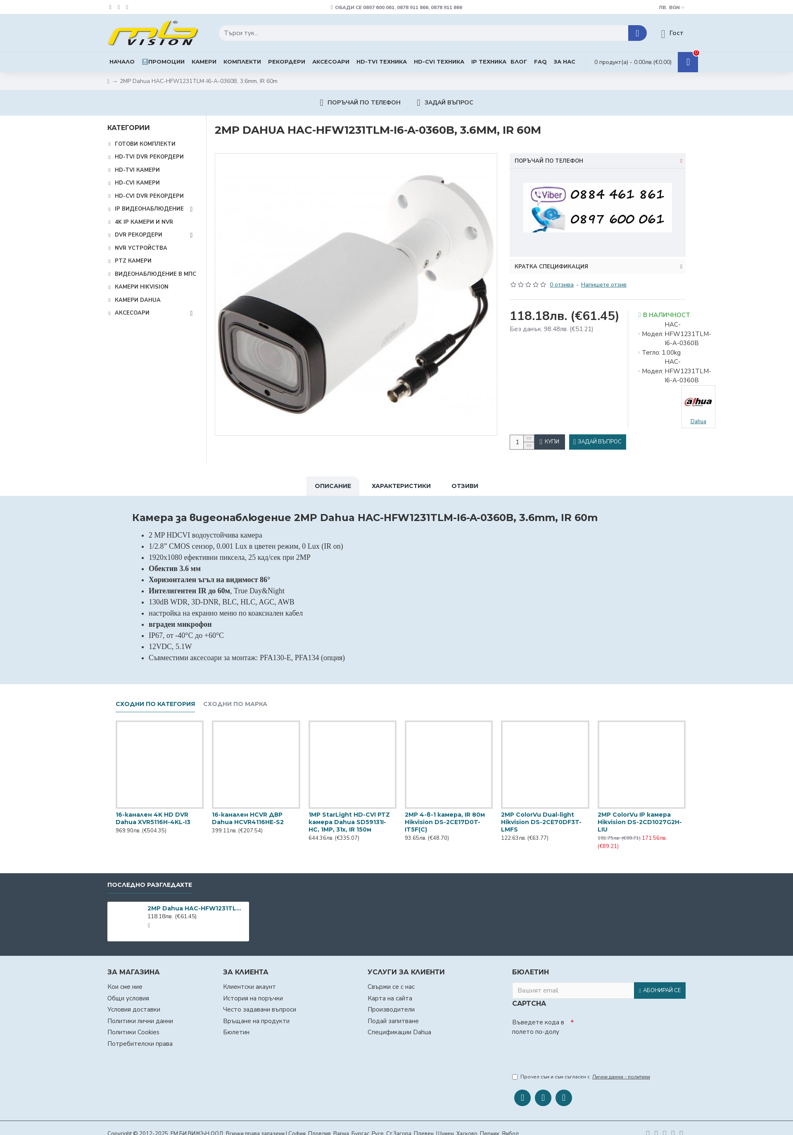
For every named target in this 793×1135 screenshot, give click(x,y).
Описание (333, 482)
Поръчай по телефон (549, 161)
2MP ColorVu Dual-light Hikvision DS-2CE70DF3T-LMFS (541, 818)
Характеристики (401, 482)
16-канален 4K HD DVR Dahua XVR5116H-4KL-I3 (153, 814)
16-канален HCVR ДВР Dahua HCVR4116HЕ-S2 (248, 814)
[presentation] (570, 1049)
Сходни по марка (235, 700)
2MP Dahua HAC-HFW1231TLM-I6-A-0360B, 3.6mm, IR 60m (196, 904)
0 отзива (562, 275)
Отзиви (464, 482)
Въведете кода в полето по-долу (538, 1023)
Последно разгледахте (149, 880)
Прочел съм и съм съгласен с (581, 1074)
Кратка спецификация (551, 257)
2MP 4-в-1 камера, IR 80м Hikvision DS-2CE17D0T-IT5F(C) (445, 818)
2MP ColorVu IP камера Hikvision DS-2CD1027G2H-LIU (640, 818)
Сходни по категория (155, 700)
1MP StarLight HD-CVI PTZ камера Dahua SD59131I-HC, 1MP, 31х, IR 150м (349, 818)
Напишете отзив (604, 275)
